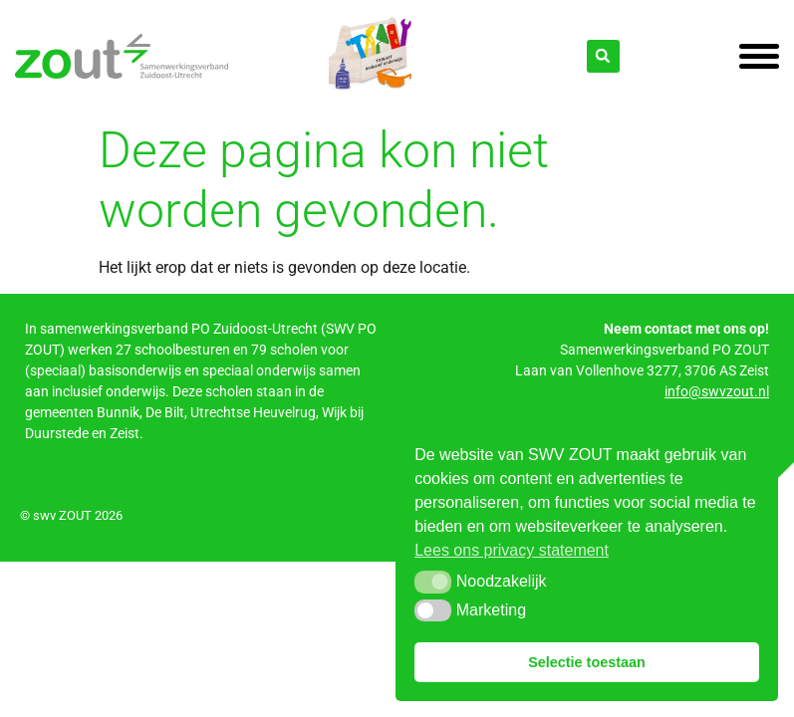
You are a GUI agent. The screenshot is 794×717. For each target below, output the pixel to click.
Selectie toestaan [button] (587, 662)
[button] (432, 582)
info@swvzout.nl (716, 391)
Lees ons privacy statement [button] (511, 550)
